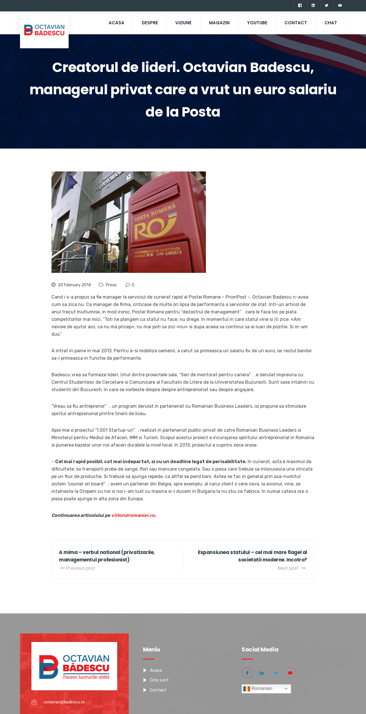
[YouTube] (340, 5)
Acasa (116, 23)
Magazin (219, 23)
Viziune (183, 23)
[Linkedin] (313, 5)
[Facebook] (300, 5)
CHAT (331, 23)
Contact (296, 23)
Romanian (257, 688)
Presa (111, 285)
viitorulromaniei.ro (133, 515)
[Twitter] (326, 5)
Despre (149, 23)
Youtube (257, 23)
